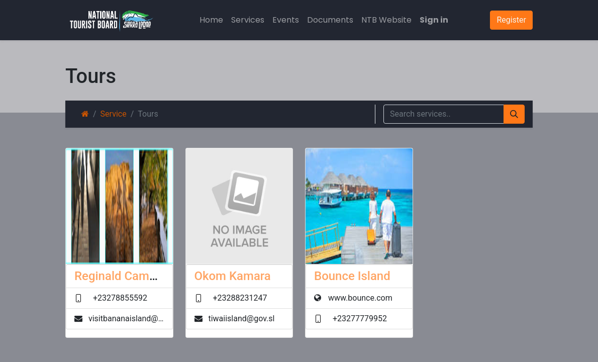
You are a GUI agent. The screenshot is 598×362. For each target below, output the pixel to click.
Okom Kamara (232, 276)
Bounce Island (352, 276)
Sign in (434, 20)
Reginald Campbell (124, 276)
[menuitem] (211, 20)
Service (114, 114)
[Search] (514, 114)
